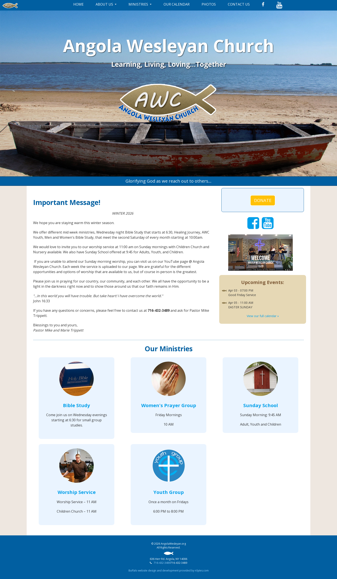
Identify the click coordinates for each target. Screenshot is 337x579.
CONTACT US (239, 4)
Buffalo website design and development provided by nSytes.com (169, 570)
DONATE (262, 200)
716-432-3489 (162, 563)
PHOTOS (209, 4)
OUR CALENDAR (177, 4)
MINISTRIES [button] (139, 4)
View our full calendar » (263, 316)
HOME (78, 4)
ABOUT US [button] (105, 4)
